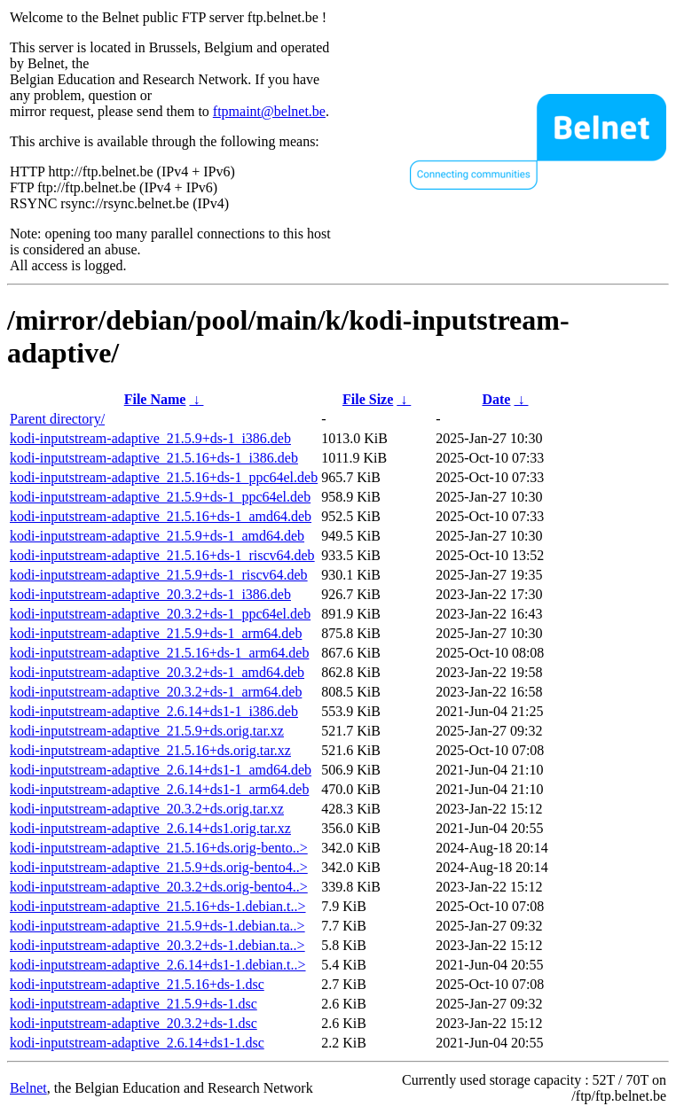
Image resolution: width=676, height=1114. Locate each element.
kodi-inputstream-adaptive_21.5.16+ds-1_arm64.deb (159, 652)
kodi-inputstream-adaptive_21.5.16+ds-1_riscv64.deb (162, 555)
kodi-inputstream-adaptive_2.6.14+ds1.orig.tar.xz (150, 828)
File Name (155, 399)
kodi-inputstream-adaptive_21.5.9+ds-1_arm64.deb (156, 633)
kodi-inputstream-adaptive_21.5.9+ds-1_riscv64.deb (159, 574)
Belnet (28, 1087)
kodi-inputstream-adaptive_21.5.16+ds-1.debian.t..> (158, 906)
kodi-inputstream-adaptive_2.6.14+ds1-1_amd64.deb (160, 769)
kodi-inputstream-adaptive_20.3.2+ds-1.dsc (133, 1023)
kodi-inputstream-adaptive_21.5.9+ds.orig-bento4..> (159, 867)
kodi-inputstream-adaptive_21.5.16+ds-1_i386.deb (154, 457)
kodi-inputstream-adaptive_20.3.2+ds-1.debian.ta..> (157, 945)
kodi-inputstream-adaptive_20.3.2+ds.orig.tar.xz (147, 808)
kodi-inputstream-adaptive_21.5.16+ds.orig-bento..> (159, 847)
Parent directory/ (57, 418)
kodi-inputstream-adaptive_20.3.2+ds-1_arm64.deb (156, 691)
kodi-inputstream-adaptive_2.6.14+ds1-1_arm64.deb (159, 789)
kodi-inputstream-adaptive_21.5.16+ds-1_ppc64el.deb (164, 477)
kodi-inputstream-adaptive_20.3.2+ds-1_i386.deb (150, 594)
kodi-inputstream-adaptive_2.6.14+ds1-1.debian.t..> (158, 964)
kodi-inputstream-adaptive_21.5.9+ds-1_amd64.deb (157, 535)
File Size (367, 399)
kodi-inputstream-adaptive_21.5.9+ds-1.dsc (133, 1003)
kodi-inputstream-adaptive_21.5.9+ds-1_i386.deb (150, 438)
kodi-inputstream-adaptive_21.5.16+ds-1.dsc (137, 984)
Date (496, 399)
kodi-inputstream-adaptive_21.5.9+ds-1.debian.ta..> (157, 925)
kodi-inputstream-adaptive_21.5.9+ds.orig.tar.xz (147, 730)
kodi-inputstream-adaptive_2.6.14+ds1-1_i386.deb (154, 711)
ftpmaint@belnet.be (269, 111)
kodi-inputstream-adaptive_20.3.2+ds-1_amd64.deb (157, 672)
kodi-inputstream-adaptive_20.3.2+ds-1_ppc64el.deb (160, 613)
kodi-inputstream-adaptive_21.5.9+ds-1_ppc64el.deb (160, 496)
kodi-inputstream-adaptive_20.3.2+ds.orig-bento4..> (159, 886)
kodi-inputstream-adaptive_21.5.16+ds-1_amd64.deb (160, 516)
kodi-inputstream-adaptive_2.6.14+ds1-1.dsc (137, 1042)
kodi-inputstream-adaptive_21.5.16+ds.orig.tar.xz (150, 750)
